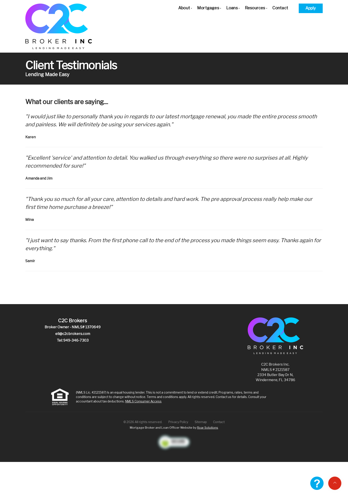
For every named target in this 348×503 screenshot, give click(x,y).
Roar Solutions (207, 427)
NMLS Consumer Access (143, 401)
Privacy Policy (178, 422)
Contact (280, 7)
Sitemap (201, 422)
